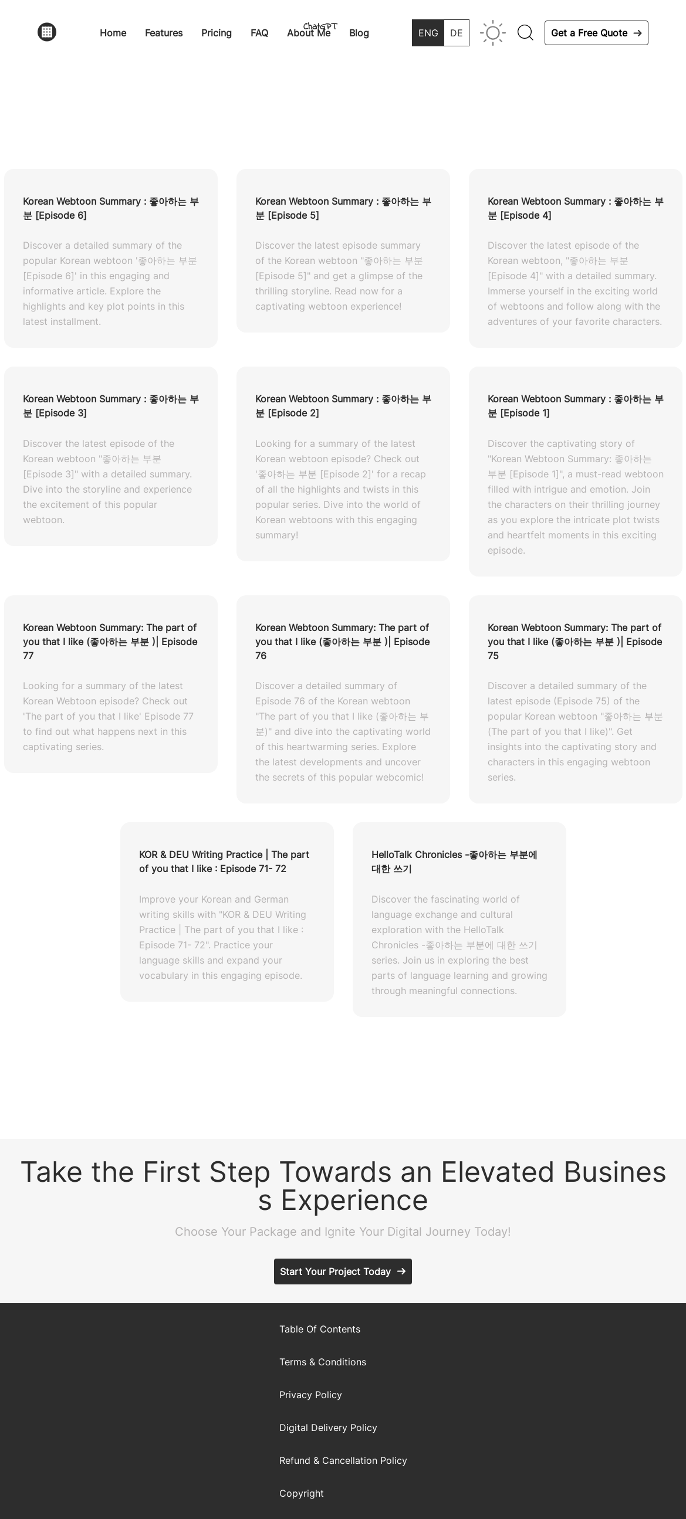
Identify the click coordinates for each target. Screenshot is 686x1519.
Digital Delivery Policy (328, 1427)
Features (164, 33)
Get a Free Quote (589, 33)
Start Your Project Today (335, 1271)
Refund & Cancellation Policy (343, 1460)
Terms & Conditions (322, 1362)
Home (113, 33)
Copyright (301, 1493)
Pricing (216, 33)
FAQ (259, 33)
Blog (359, 33)
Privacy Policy (310, 1395)
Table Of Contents (319, 1329)
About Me (308, 33)
